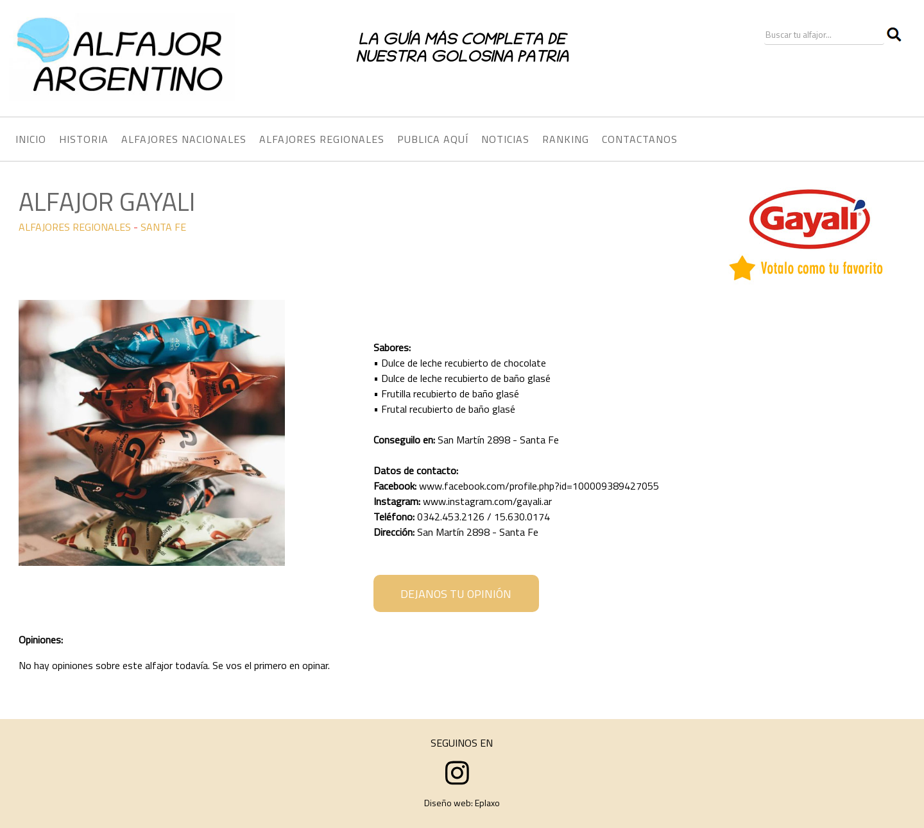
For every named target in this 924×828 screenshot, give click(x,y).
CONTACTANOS (640, 139)
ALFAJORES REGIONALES (75, 227)
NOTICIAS (505, 139)
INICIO (30, 139)
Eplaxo (487, 802)
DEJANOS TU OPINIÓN (455, 593)
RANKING (565, 139)
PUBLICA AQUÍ (432, 139)
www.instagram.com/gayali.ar (487, 501)
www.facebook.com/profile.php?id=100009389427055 (539, 485)
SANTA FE (163, 227)
